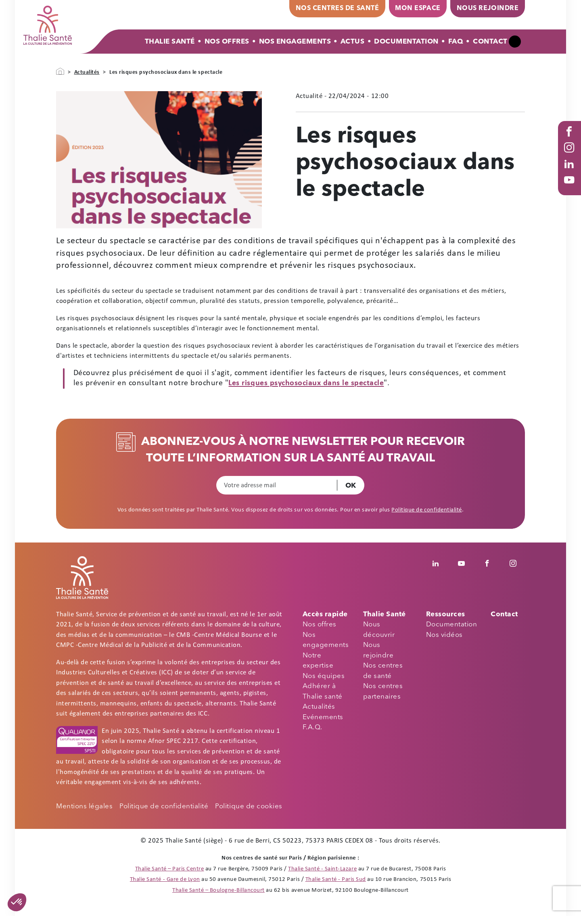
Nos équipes (324, 676)
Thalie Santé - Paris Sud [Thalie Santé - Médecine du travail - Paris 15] (335, 879)
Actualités (87, 72)
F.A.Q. (312, 727)
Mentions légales (84, 806)
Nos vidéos (444, 635)
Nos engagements (326, 640)
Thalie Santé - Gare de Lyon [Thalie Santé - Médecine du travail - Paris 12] (165, 879)
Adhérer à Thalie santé (323, 691)
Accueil (60, 71)
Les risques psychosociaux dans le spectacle (306, 383)
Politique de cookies (248, 806)
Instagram (571, 155)
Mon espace (417, 8)
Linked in (571, 171)
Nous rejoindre (487, 8)
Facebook (571, 139)
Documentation (406, 41)
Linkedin (440, 563)
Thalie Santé (170, 41)
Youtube (571, 188)
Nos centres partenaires (383, 691)
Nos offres (227, 41)
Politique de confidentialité (426, 510)
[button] (17, 902)
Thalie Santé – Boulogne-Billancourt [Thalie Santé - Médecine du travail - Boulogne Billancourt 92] (218, 890)
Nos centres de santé (337, 8)
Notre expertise (318, 661)
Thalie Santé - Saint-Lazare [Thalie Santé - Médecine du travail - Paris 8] (322, 869)
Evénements (323, 717)
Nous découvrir (379, 629)
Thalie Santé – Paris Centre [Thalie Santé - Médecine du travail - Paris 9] (169, 869)
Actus (353, 41)
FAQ (456, 41)
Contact (490, 41)
